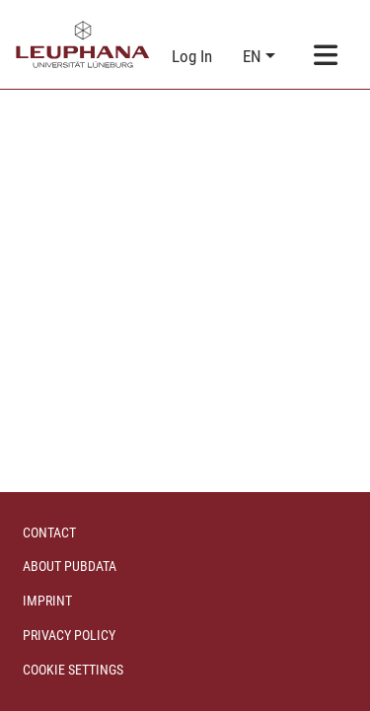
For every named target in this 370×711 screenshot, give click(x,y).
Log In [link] (193, 56)
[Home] (83, 44)
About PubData (69, 566)
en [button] (254, 56)
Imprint (47, 600)
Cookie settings (73, 669)
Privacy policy (69, 635)
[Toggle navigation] (326, 56)
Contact (49, 532)
